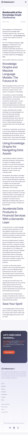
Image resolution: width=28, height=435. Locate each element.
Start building (9, 352)
